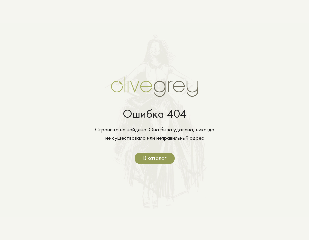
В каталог (154, 158)
